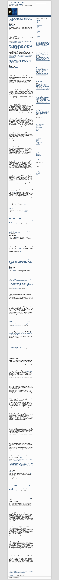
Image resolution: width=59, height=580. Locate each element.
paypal (30, 41)
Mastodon (38, 31)
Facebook (38, 36)
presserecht (37, 143)
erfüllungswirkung (21, 459)
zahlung (20, 460)
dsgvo (37, 126)
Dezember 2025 (38, 172)
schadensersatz (38, 144)
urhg (36, 150)
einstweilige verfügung (39, 127)
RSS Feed (38, 159)
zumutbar (26, 280)
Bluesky (38, 32)
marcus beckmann (30, 55)
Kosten (38, 26)
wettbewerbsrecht (38, 154)
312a (16, 237)
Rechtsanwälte (39, 22)
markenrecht (37, 136)
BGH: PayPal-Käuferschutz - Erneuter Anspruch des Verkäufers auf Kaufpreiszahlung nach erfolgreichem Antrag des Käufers (20, 61)
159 (22, 377)
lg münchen (28, 41)
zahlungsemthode (15, 42)
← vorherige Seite (11, 575)
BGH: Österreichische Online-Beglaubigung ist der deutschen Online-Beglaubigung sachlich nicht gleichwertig (43, 89)
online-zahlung (10, 460)
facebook (37, 129)
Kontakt (38, 27)
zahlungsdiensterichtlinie (27, 56)
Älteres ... (37, 174)
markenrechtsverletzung (39, 137)
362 (23, 361)
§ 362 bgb (15, 459)
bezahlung (27, 279)
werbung (37, 153)
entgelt (24, 41)
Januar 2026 (37, 171)
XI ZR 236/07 (27, 371)
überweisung (21, 41)
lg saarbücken (30, 459)
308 (19, 238)
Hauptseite (38, 20)
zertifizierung (10, 57)
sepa (31, 41)
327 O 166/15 (11, 471)
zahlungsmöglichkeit (22, 280)
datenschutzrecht (38, 125)
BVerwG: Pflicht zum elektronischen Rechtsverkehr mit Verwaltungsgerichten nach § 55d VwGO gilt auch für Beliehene (43, 103)
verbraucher (37, 152)
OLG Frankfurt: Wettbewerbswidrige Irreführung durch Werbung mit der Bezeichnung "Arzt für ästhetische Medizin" (42, 85)
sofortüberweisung (11, 42)
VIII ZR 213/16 (16, 67)
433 (19, 454)
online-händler (13, 56)
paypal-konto (15, 460)
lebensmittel (26, 55)
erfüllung (18, 459)
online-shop (12, 280)
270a (9, 29)
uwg (36, 151)
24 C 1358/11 (26, 210)
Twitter (38, 37)
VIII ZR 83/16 (11, 67)
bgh (36, 122)
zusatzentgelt (13, 57)
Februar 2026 (38, 170)
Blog (38, 21)
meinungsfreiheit (38, 138)
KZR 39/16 (19, 248)
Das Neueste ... (38, 173)
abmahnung (15, 41)
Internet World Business (23, 51)
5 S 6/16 (26, 211)
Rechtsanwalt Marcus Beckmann (16, 223)
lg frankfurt (32, 571)
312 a (10, 272)
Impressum (38, 30)
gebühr (25, 41)
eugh (36, 128)
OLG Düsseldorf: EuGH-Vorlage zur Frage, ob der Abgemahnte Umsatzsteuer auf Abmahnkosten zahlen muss (42, 70)
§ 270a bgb (18, 41)
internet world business (16, 55)
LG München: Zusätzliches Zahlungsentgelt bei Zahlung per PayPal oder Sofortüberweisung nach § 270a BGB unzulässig (20, 19)
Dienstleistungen (39, 25)
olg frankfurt (37, 139)
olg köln (37, 141)
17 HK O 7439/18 (11, 25)
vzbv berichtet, (13, 270)
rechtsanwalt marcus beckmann (21, 56)
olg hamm (37, 140)
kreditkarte (21, 55)
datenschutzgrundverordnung (40, 124)
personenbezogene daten (39, 142)
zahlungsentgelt (19, 42)
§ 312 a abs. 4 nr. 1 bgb (19, 279)
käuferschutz (24, 459)
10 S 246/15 (24, 204)
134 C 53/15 (24, 203)
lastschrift (23, 55)
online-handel (10, 56)
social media (37, 145)
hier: (21, 251)
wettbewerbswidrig (38, 155)
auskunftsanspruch (38, 121)
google (37, 130)
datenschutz (37, 123)
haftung (37, 131)
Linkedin (38, 35)
